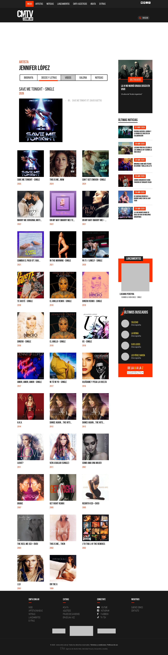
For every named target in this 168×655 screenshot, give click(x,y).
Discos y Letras (48, 78)
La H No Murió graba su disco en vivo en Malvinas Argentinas (142, 214)
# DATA (66, 607)
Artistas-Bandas (36, 610)
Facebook (103, 614)
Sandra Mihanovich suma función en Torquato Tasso (143, 181)
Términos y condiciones (98, 645)
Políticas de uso (112, 645)
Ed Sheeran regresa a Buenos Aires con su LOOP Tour (142, 198)
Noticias (50, 3)
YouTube (102, 607)
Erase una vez (69, 617)
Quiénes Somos (137, 607)
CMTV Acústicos (80, 3)
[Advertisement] (84, 40)
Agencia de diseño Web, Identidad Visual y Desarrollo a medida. (84, 649)
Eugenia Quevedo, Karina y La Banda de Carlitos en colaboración (142, 133)
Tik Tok (101, 617)
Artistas (39, 3)
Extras (102, 3)
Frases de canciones (71, 614)
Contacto (135, 610)
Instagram (103, 610)
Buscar (143, 18)
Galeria (83, 77)
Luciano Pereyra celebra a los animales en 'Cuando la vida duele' (143, 149)
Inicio (29, 3)
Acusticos (67, 610)
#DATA (93, 3)
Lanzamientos (63, 3)
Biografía (28, 77)
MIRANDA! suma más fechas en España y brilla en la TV (143, 165)
